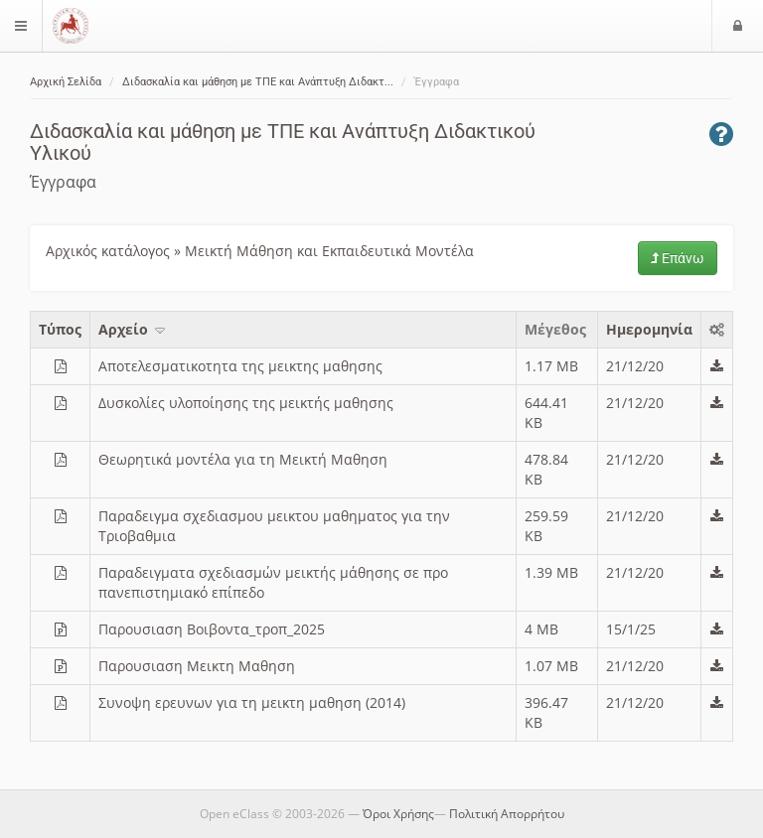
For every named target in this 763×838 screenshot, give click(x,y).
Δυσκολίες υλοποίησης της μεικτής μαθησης (245, 402)
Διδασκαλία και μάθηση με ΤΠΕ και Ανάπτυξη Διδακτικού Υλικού (282, 142)
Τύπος (60, 329)
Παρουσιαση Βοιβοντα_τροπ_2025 (211, 629)
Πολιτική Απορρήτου (506, 813)
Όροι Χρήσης (398, 813)
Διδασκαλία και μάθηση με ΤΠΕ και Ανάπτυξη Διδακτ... (257, 81)
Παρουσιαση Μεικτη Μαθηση (196, 665)
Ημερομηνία (649, 329)
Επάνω (677, 258)
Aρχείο (133, 329)
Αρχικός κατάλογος (108, 250)
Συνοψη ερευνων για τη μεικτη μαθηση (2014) (251, 702)
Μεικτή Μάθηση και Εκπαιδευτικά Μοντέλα (329, 250)
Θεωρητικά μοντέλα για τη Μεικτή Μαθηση (242, 459)
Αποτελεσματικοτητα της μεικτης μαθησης (240, 365)
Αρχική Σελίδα (65, 81)
